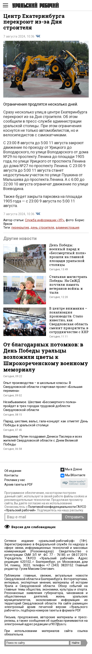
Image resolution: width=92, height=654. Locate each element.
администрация (67, 227)
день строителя (42, 227)
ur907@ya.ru (57, 624)
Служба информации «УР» (44, 220)
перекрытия (20, 227)
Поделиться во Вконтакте (38, 36)
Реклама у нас (14, 480)
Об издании (12, 471)
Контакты (11, 475)
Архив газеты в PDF (18, 484)
